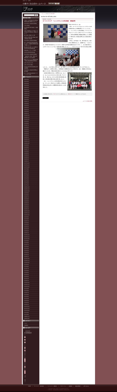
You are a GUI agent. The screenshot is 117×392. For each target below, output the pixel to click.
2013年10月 (26, 262)
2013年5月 (26, 272)
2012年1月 (26, 304)
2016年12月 (26, 187)
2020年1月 (26, 113)
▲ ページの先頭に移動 (87, 101)
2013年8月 (26, 266)
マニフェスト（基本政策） (39, 386)
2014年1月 (26, 256)
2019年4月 (26, 131)
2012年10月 (26, 286)
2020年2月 (26, 111)
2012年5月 (26, 296)
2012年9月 (26, 288)
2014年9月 (26, 240)
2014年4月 (26, 250)
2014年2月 (26, 254)
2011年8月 (26, 314)
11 (24, 347)
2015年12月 (26, 211)
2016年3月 (26, 205)
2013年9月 (26, 264)
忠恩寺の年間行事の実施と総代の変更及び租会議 (31, 38)
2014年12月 (26, 234)
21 (24, 361)
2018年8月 (26, 147)
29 (24, 372)
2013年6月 (26, 270)
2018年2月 (26, 159)
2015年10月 (26, 214)
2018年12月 (26, 139)
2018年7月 (26, 149)
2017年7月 (26, 173)
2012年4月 (26, 298)
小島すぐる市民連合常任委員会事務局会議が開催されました (31, 21)
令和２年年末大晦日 (28, 64)
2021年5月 (26, 81)
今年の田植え (27, 25)
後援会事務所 (78, 386)
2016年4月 (26, 202)
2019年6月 (26, 127)
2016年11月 (26, 189)
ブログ (25, 323)
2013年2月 (26, 278)
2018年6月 (26, 151)
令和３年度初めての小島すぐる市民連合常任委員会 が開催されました (31, 32)
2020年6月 (26, 103)
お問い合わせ (86, 386)
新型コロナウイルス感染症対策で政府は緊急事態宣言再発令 (31, 60)
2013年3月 (26, 276)
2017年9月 (26, 169)
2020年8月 (26, 99)
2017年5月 (26, 177)
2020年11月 (26, 93)
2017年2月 (26, 183)
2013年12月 (26, 258)
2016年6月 (26, 199)
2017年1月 (26, 185)
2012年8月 (26, 290)
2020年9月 (26, 97)
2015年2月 (26, 230)
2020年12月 (26, 91)
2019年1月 (26, 137)
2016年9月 (26, 193)
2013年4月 (26, 274)
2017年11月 (26, 165)
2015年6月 (26, 222)
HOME (29, 386)
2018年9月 (26, 145)
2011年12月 (26, 306)
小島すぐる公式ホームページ (34, 4)
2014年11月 (26, 236)
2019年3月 (26, 133)
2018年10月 (26, 143)
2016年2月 (26, 207)
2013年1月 (26, 280)
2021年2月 (26, 87)
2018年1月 (26, 161)
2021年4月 (26, 83)
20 (24, 360)
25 (24, 366)
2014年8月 (26, 242)
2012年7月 (26, 292)
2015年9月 (26, 216)
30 (24, 373)
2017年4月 (26, 179)
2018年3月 (26, 157)
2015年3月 (26, 228)
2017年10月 (26, 167)
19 (24, 359)
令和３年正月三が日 (28, 62)
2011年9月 (26, 312)
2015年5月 (26, 224)
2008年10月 (26, 318)
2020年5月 (26, 105)
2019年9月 (26, 121)
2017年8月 (26, 171)
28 (24, 371)
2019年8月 (26, 123)
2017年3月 (26, 181)
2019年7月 (26, 125)
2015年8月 (26, 218)
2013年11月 (26, 260)
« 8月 (25, 376)
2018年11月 (26, 141)
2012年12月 (26, 282)
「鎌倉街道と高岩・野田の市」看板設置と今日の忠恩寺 (31, 57)
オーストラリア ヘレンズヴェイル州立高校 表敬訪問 (59, 21)
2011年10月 (26, 310)
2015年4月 (26, 226)
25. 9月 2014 (52, 13)
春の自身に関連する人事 (29, 35)
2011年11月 (26, 308)
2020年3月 (26, 109)
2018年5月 (26, 153)
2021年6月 (26, 79)
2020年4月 (26, 107)
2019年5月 (26, 129)
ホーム (43, 13)
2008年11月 (26, 316)
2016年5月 (26, 201)
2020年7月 (26, 101)
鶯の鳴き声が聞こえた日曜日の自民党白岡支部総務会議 (31, 48)
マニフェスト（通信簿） (52, 386)
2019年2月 (26, 135)
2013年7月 (26, 268)
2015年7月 (26, 220)
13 (24, 350)
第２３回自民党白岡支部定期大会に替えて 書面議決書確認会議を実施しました (31, 44)
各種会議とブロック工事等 (30, 50)
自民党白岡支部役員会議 (29, 52)
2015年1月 (26, 232)
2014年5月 (26, 248)
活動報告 (26, 325)
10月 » (25, 381)
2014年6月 (26, 246)
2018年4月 (26, 155)
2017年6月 (26, 175)
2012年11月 (26, 284)
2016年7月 (26, 197)
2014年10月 (26, 238)
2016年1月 (26, 208)
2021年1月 (26, 89)
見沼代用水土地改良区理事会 (30, 23)
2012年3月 (26, 300)
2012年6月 (26, 294)
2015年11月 (26, 212)
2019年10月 (26, 119)
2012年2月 (26, 302)
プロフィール (63, 386)
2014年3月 (26, 252)
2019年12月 (26, 115)
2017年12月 (26, 163)
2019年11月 (26, 117)
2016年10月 (26, 191)
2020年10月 (26, 95)
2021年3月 (26, 85)
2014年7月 (26, 244)
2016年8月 (26, 195)
